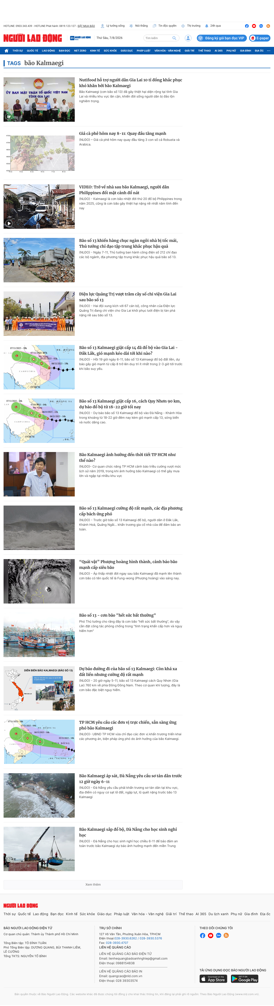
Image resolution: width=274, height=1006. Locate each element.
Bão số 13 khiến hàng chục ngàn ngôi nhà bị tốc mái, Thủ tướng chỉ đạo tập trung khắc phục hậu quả (128, 243)
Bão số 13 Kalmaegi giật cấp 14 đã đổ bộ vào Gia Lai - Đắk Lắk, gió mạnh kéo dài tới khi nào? (128, 350)
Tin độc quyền (164, 26)
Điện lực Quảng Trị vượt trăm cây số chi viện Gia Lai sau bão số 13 (127, 297)
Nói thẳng (138, 26)
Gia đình (245, 50)
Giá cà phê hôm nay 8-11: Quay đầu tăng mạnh (122, 133)
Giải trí (189, 50)
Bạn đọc (64, 50)
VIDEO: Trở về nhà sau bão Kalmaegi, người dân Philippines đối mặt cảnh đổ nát (124, 190)
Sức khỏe (110, 50)
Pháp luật (144, 50)
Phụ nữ (231, 50)
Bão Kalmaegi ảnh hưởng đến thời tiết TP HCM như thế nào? (127, 457)
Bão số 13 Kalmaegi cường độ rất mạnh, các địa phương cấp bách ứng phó (131, 511)
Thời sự (18, 50)
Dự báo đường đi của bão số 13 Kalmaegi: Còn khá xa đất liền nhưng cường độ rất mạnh (128, 671)
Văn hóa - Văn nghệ (168, 50)
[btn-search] (174, 38)
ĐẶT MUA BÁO (86, 26)
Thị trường (190, 26)
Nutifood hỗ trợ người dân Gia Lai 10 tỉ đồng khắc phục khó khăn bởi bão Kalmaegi (130, 83)
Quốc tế (32, 50)
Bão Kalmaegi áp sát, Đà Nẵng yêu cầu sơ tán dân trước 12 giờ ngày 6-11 (130, 778)
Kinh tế (95, 50)
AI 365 (218, 50)
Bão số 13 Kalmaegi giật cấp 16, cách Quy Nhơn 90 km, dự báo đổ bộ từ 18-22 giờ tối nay (130, 404)
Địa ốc (259, 50)
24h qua (213, 26)
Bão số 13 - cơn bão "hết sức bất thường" (117, 615)
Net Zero (80, 50)
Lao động (48, 50)
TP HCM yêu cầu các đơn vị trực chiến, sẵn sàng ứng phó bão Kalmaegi (128, 725)
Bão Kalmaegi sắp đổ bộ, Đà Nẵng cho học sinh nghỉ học (128, 832)
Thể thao (204, 50)
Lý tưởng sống (112, 26)
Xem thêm (93, 884)
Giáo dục (127, 50)
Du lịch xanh (219, 914)
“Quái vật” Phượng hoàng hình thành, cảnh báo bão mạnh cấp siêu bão (128, 564)
